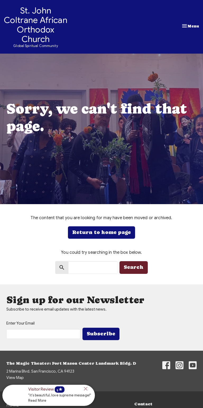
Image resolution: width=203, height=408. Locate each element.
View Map (15, 377)
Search (134, 267)
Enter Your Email (20, 323)
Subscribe (101, 334)
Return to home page (101, 232)
